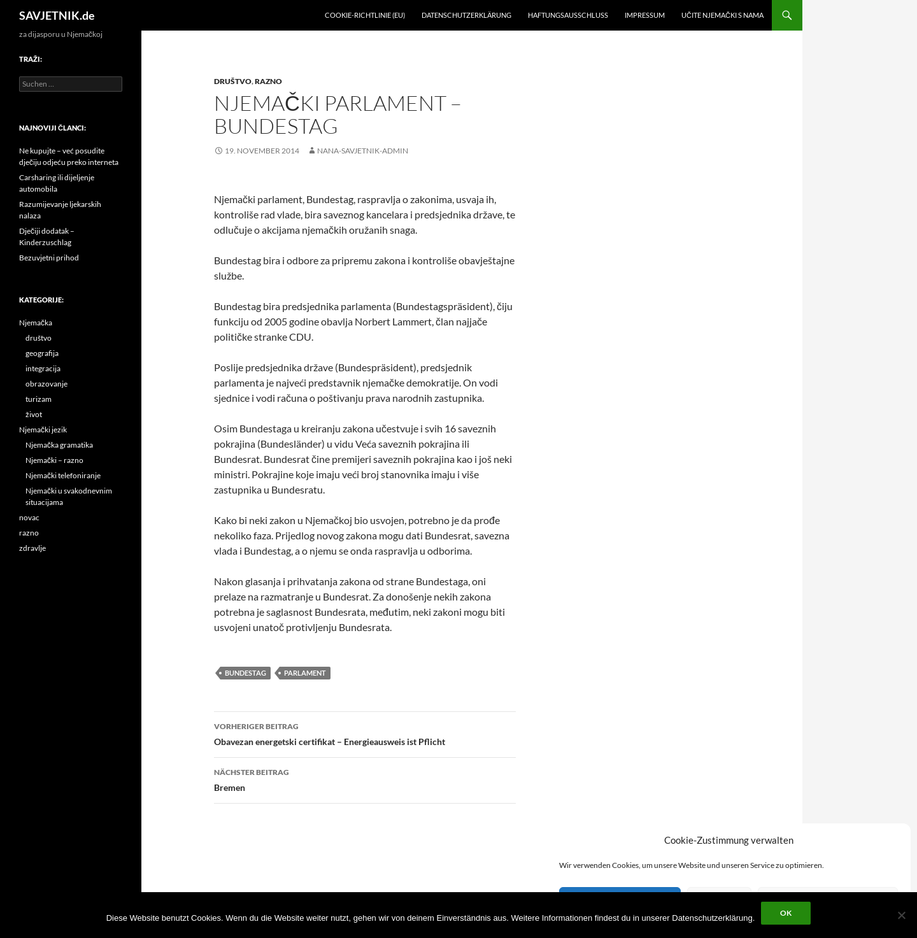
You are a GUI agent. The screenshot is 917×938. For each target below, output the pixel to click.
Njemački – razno (54, 460)
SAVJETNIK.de (57, 15)
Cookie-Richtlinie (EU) (365, 15)
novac (29, 517)
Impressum (645, 15)
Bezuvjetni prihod (49, 257)
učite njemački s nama (722, 15)
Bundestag (245, 673)
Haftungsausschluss (568, 15)
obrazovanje (46, 383)
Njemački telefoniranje (63, 475)
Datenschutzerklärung (466, 15)
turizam (38, 399)
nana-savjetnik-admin (362, 150)
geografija (42, 353)
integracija (42, 368)
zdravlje (32, 548)
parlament (305, 673)
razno (268, 81)
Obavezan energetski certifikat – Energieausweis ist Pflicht (365, 733)
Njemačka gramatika (59, 445)
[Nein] (901, 915)
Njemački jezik (43, 429)
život (33, 414)
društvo (233, 81)
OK (786, 913)
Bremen (365, 779)
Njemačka (35, 322)
